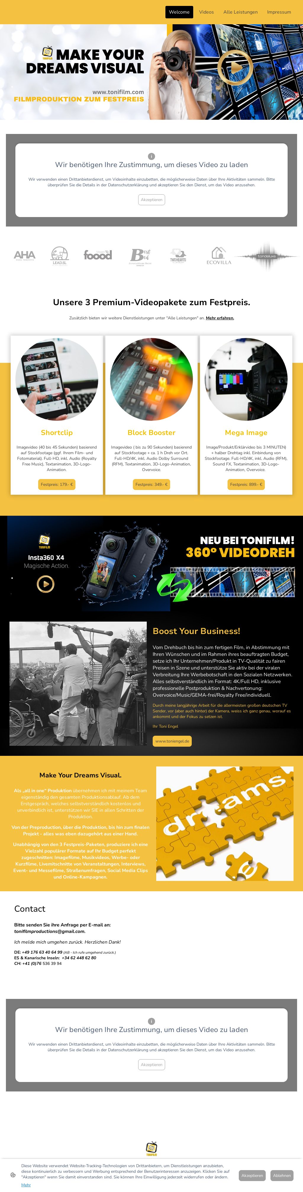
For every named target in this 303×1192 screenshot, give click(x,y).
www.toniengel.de (172, 741)
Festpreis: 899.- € (246, 484)
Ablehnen (282, 1175)
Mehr (26, 1185)
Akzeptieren (151, 200)
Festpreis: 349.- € (151, 484)
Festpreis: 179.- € (57, 484)
